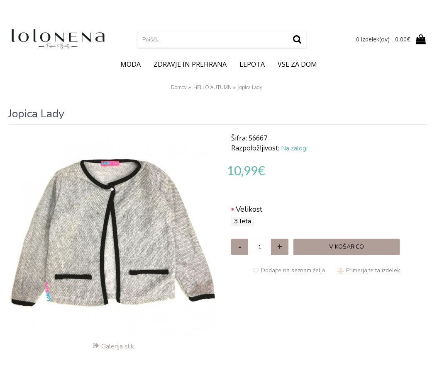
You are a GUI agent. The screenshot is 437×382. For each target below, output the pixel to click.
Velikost (249, 209)
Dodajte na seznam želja (293, 270)
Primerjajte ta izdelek (373, 270)
